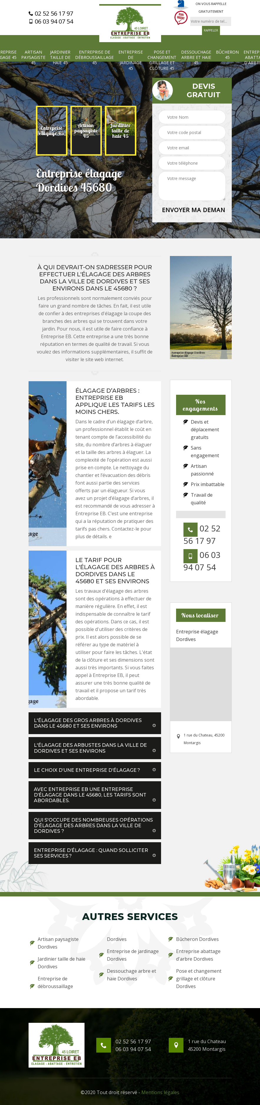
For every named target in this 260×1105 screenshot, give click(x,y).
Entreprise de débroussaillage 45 (94, 57)
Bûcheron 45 (227, 54)
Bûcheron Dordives (193, 939)
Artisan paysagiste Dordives (54, 943)
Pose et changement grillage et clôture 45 (162, 60)
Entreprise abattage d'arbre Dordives (194, 955)
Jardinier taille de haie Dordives (57, 963)
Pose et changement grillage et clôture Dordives (194, 979)
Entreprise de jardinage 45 (130, 60)
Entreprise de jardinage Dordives (129, 955)
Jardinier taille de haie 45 (60, 57)
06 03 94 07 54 (51, 21)
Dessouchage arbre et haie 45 (196, 57)
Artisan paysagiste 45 (33, 57)
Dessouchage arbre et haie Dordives (127, 975)
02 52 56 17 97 (51, 13)
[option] (51, 131)
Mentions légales (160, 1092)
